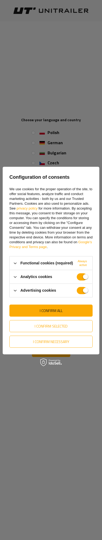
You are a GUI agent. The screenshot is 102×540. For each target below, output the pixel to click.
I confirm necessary (51, 341)
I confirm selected (51, 326)
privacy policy (27, 208)
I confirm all (51, 310)
